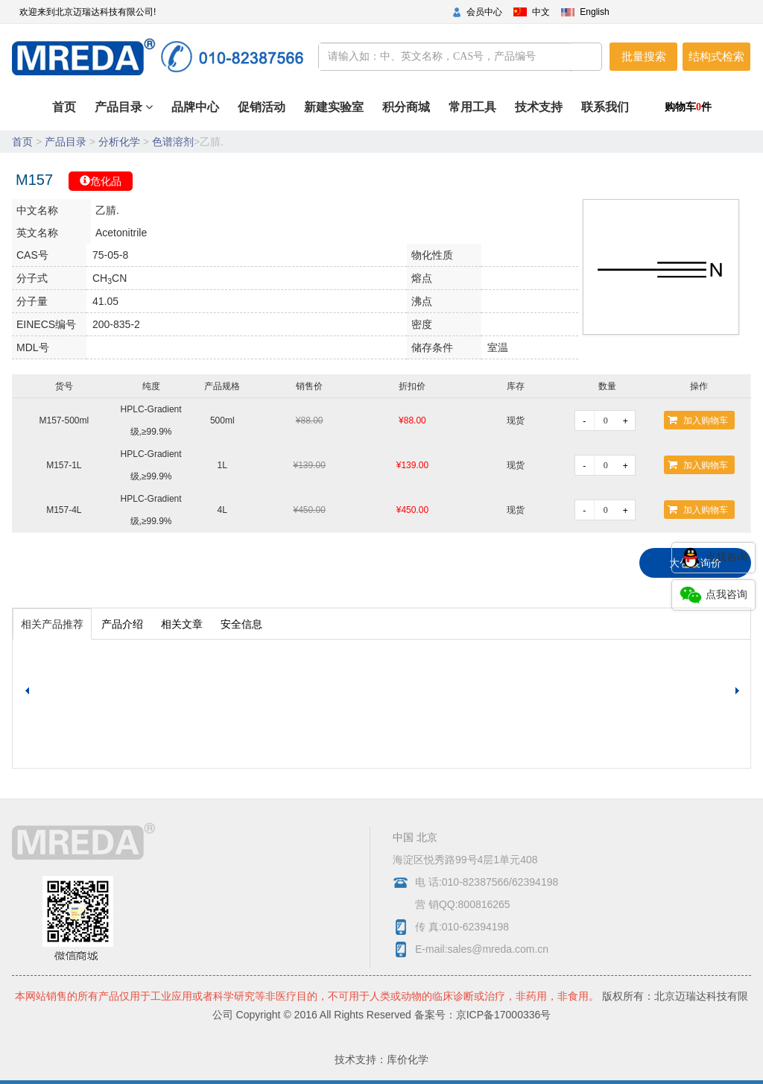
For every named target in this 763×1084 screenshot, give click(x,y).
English (594, 12)
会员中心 (484, 12)
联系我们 (609, 114)
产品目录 (117, 107)
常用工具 (495, 114)
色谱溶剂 (173, 142)
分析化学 (119, 142)
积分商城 (438, 114)
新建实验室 (375, 114)
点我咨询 (713, 557)
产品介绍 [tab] (122, 624)
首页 (215, 114)
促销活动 (313, 114)
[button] (739, 691)
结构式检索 (716, 56)
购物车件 (688, 107)
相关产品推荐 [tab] (52, 624)
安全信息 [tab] (241, 624)
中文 (541, 12)
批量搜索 (643, 56)
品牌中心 (256, 114)
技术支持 (552, 114)
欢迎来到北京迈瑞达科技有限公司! (87, 12)
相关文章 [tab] (182, 624)
